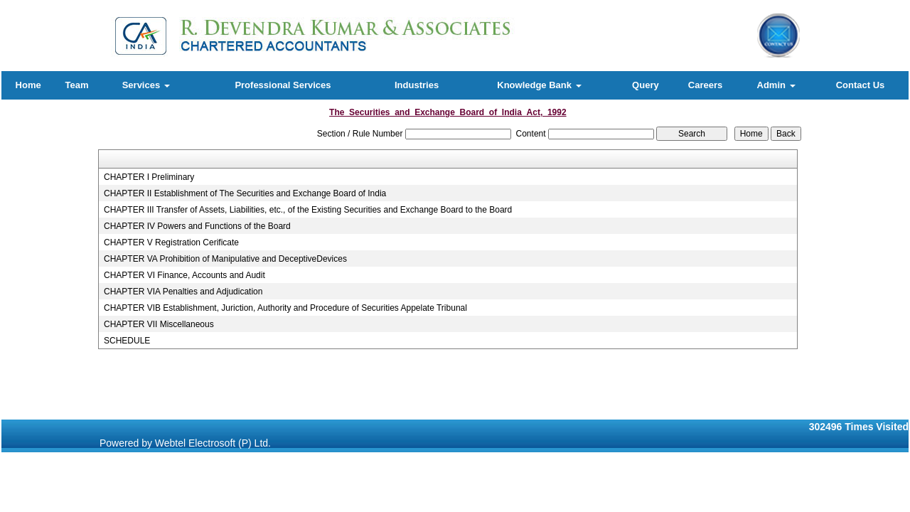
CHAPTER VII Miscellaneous (159, 324)
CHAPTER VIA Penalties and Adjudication (183, 292)
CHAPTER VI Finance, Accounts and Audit (184, 275)
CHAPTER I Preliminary (149, 177)
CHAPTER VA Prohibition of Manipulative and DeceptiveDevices (225, 259)
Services (146, 85)
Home (28, 85)
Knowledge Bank (539, 85)
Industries (417, 85)
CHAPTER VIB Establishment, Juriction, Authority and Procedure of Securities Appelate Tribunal (285, 308)
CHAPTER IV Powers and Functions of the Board (197, 226)
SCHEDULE (127, 341)
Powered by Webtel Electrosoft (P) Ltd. (185, 443)
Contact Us (860, 85)
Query (645, 85)
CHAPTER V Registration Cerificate (171, 242)
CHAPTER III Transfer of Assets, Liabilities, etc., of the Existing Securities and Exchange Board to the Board (308, 210)
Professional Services (283, 85)
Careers (705, 85)
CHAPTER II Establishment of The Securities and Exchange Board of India (245, 193)
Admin (776, 85)
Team (76, 85)
